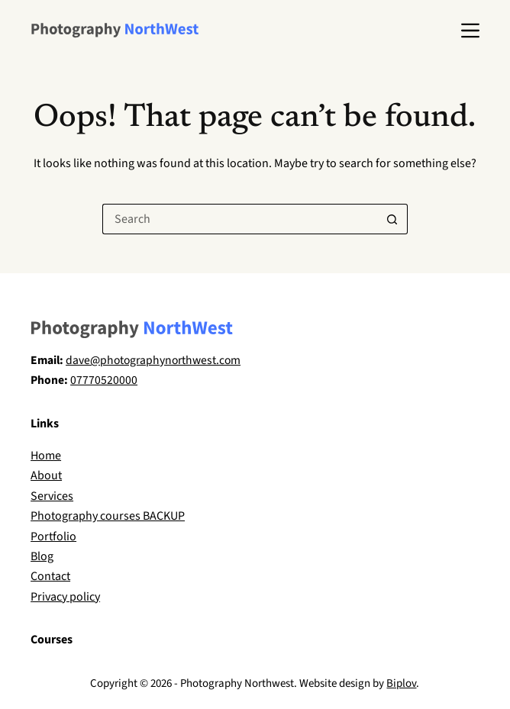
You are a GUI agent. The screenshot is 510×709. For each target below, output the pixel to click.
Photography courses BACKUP (108, 516)
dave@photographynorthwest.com (153, 360)
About (46, 475)
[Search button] (392, 219)
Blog (42, 556)
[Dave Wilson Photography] (115, 30)
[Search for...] (239, 219)
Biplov (401, 683)
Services (52, 496)
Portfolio (53, 536)
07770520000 (103, 380)
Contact (50, 576)
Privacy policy (65, 596)
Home (46, 455)
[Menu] (470, 30)
